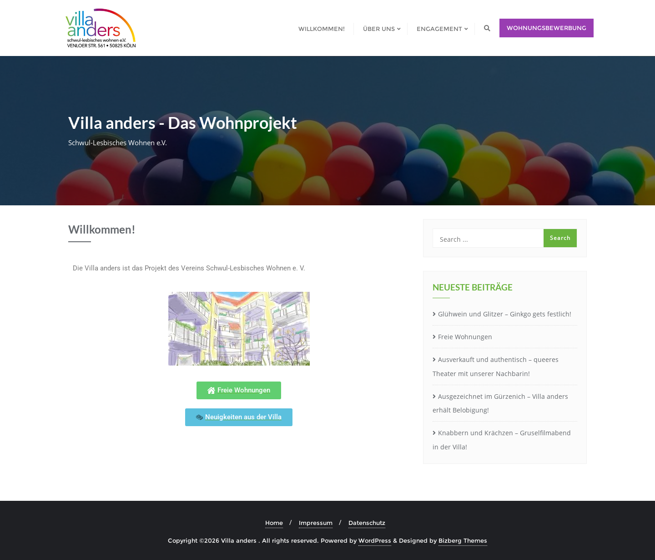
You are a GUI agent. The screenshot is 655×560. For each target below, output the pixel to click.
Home (274, 522)
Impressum (316, 522)
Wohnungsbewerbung (546, 27)
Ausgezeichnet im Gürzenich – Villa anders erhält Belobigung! (500, 403)
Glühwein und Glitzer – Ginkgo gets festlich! (504, 314)
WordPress (374, 540)
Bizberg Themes (462, 540)
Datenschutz (366, 522)
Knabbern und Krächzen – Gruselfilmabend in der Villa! (502, 439)
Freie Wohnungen (465, 336)
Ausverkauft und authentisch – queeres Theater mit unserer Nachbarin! (496, 366)
